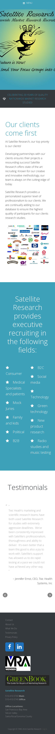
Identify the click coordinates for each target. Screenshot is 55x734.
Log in (45, 729)
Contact (9, 620)
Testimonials (11, 632)
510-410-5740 (11, 699)
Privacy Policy (11, 637)
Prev (5, 595)
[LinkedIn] (19, 646)
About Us (9, 624)
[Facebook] (9, 646)
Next (50, 595)
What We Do (11, 628)
